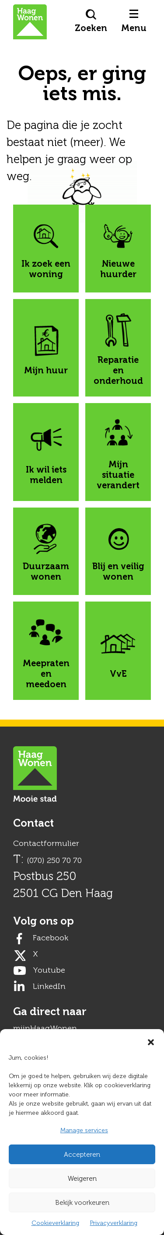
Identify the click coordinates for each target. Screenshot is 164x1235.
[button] (151, 1040)
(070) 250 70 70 (54, 860)
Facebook (50, 938)
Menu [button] (134, 21)
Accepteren (82, 1154)
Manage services (84, 1130)
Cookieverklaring (55, 1223)
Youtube (49, 970)
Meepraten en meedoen (46, 650)
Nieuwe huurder (117, 248)
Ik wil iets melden (45, 452)
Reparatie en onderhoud (118, 347)
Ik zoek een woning (45, 248)
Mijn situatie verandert (118, 452)
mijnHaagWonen (45, 1028)
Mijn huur (46, 348)
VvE (118, 651)
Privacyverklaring (113, 1223)
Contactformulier (46, 843)
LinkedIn (49, 986)
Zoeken (91, 21)
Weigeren (82, 1179)
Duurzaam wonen (46, 551)
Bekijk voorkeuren (82, 1203)
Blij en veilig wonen (118, 551)
